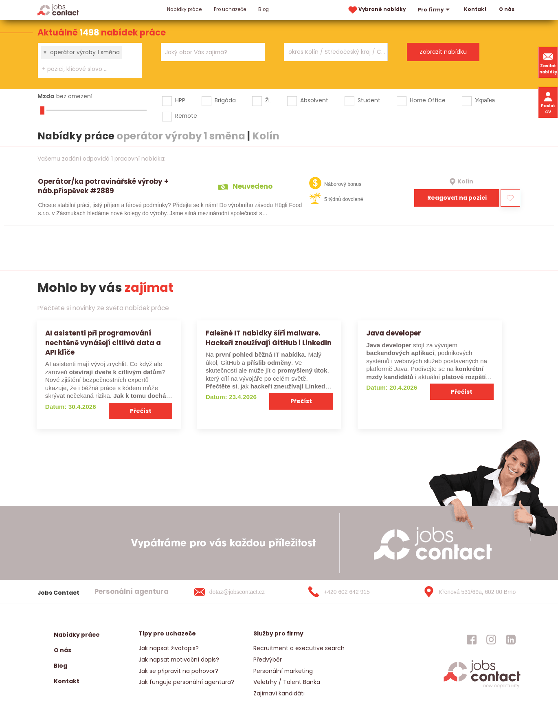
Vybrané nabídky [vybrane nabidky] (376, 10)
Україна (485, 100)
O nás (506, 9)
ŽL (268, 100)
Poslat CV (548, 102)
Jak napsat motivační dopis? (178, 659)
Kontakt (475, 9)
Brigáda (225, 100)
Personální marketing (283, 671)
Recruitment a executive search (299, 648)
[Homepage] (58, 9)
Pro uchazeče (230, 9)
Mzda (45, 96)
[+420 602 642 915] (352, 592)
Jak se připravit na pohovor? (178, 671)
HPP (180, 100)
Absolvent (314, 100)
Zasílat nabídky (548, 62)
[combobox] (90, 60)
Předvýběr (267, 659)
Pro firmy (435, 10)
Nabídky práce (184, 9)
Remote (186, 116)
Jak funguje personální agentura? (186, 682)
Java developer (393, 333)
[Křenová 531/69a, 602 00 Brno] (467, 592)
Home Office (428, 100)
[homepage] (482, 688)
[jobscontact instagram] (491, 639)
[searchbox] (84, 69)
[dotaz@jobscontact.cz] (237, 592)
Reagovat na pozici (457, 198)
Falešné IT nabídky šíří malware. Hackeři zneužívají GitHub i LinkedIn (269, 337)
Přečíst (141, 411)
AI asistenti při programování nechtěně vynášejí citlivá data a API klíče (103, 342)
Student (369, 100)
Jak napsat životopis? (168, 648)
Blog (263, 9)
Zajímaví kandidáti (279, 693)
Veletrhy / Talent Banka (286, 682)
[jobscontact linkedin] (511, 639)
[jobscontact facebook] (471, 639)
